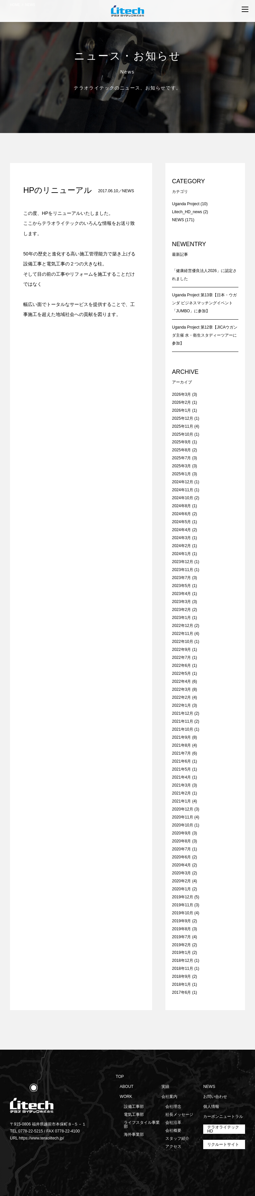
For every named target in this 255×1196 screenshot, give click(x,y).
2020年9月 (181, 833)
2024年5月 (181, 522)
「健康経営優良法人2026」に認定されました (204, 274)
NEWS (128, 191)
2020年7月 (181, 849)
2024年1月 (181, 553)
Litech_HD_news (187, 212)
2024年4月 (181, 529)
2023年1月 (181, 617)
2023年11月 (182, 569)
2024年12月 (182, 482)
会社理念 (173, 1106)
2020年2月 (181, 881)
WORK (126, 1096)
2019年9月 (181, 921)
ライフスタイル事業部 (142, 1124)
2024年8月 (181, 506)
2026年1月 (181, 410)
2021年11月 (182, 721)
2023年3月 (181, 601)
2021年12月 (182, 713)
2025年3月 (181, 466)
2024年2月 (181, 545)
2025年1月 (181, 474)
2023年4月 (181, 593)
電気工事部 (134, 1114)
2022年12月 (182, 625)
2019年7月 (181, 937)
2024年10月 (182, 498)
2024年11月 (182, 490)
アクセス (173, 1146)
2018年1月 (181, 984)
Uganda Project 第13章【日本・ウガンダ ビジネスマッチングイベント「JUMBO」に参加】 (204, 303)
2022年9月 (181, 649)
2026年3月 (181, 394)
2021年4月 (181, 777)
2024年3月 (181, 537)
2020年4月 (181, 865)
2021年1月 (181, 801)
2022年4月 (181, 681)
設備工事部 (134, 1106)
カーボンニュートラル (223, 1116)
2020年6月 (181, 857)
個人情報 (211, 1106)
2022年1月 (181, 705)
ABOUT (126, 1086)
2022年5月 (181, 673)
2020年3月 (181, 873)
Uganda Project (186, 204)
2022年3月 (181, 689)
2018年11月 (182, 968)
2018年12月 (182, 960)
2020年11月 (182, 817)
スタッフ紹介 (177, 1138)
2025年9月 (181, 442)
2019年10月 (182, 913)
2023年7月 (181, 577)
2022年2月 (181, 697)
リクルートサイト (223, 1144)
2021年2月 (181, 793)
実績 (165, 1086)
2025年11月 (182, 426)
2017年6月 (181, 992)
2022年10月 (182, 641)
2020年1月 (181, 889)
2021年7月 (181, 753)
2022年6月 (181, 665)
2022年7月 (181, 657)
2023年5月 (181, 585)
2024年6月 (181, 514)
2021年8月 (181, 745)
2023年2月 (181, 609)
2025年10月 (182, 434)
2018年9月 (181, 976)
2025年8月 (181, 450)
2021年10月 (182, 729)
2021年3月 (181, 785)
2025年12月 (182, 418)
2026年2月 (181, 402)
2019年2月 (181, 945)
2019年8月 (181, 929)
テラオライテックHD (223, 1129)
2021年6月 (181, 761)
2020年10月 (182, 825)
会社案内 (169, 1096)
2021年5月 (181, 769)
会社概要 (173, 1130)
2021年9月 (181, 737)
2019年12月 (182, 897)
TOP (120, 1076)
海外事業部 (134, 1134)
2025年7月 (181, 458)
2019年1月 (181, 952)
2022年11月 (182, 633)
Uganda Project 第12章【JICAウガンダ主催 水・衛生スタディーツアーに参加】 (204, 335)
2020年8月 (181, 841)
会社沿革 (173, 1122)
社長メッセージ (179, 1114)
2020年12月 (182, 809)
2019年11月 (182, 905)
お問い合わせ (215, 1096)
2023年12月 (182, 561)
